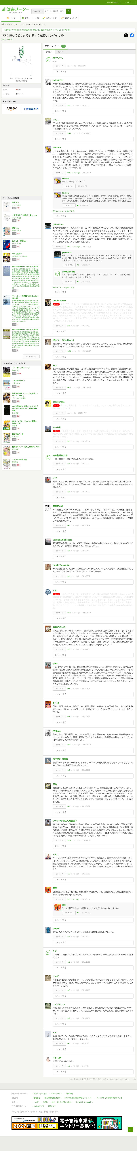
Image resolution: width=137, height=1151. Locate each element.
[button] (68, 11)
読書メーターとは (40, 1094)
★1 (68, 105)
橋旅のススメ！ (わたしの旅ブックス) (25, 447)
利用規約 (69, 1094)
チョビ (56, 976)
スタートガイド (56, 1094)
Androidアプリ (39, 1106)
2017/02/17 (86, 441)
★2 (68, 441)
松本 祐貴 (15, 413)
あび (55, 365)
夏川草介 (15, 462)
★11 (69, 247)
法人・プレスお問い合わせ (61, 1102)
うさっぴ (57, 1058)
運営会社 (37, 1098)
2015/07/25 (87, 745)
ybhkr (55, 663)
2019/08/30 (87, 133)
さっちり (57, 427)
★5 (68, 874)
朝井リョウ (16, 370)
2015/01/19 (86, 874)
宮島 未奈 (15, 436)
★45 (69, 133)
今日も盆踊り (17, 254)
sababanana (58, 402)
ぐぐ (55, 1032)
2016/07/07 (86, 576)
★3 (68, 464)
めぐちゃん (58, 58)
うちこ (56, 854)
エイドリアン (59, 1004)
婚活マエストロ (17, 434)
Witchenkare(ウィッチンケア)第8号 (25, 329)
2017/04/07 (82, 413)
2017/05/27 (87, 387)
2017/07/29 (86, 326)
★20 (69, 840)
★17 (69, 613)
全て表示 (49, 52)
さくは (56, 703)
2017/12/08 (87, 246)
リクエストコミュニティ (84, 1102)
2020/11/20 (82, 66)
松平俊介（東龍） (61, 759)
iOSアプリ (52, 1106)
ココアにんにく (60, 627)
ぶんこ (56, 119)
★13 (69, 388)
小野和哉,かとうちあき (19, 256)
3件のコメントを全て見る (64, 211)
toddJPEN (57, 80)
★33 (69, 351)
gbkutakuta (58, 224)
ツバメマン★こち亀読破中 (65, 821)
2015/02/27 (87, 840)
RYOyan (57, 731)
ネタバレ (61, 52)
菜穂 (55, 888)
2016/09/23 (86, 525)
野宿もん (15, 228)
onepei (56, 928)
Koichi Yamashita (61, 565)
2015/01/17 (86, 899)
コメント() (71, 66)
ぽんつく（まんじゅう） (64, 340)
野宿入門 (15, 202)
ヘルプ (36, 1102)
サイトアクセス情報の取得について (109, 1098)
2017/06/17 (87, 351)
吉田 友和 (15, 449)
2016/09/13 (86, 551)
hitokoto (57, 147)
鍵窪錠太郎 (58, 506)
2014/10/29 (86, 990)
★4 (68, 688)
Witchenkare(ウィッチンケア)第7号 (25, 266)
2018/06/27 (87, 173)
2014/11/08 (86, 937)
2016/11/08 (86, 492)
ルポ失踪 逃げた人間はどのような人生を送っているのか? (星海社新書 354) (25, 408)
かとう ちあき (12, 24)
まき (55, 590)
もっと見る (31, 356)
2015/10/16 (86, 649)
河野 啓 (14, 426)
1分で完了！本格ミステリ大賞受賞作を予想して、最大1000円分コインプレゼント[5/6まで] (37, 30)
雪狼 (55, 784)
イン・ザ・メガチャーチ (21, 368)
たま (55, 951)
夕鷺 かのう (16, 383)
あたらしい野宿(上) (19, 241)
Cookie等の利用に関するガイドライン (78, 1098)
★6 (68, 326)
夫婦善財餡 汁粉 (68, 272)
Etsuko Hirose (59, 300)
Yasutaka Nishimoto (62, 540)
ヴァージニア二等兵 (18, 398)
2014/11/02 (86, 962)
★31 (69, 173)
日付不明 (85, 1043)
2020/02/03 (86, 105)
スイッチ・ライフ (18, 381)
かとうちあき (16, 205)
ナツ (55, 478)
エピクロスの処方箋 (19, 460)
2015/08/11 (86, 688)
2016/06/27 (87, 613)
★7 (68, 806)
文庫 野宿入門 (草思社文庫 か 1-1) (24, 215)
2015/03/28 (86, 806)
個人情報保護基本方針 (52, 1098)
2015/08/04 (86, 717)
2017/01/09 (86, 464)
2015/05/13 (86, 770)
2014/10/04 (86, 1018)
